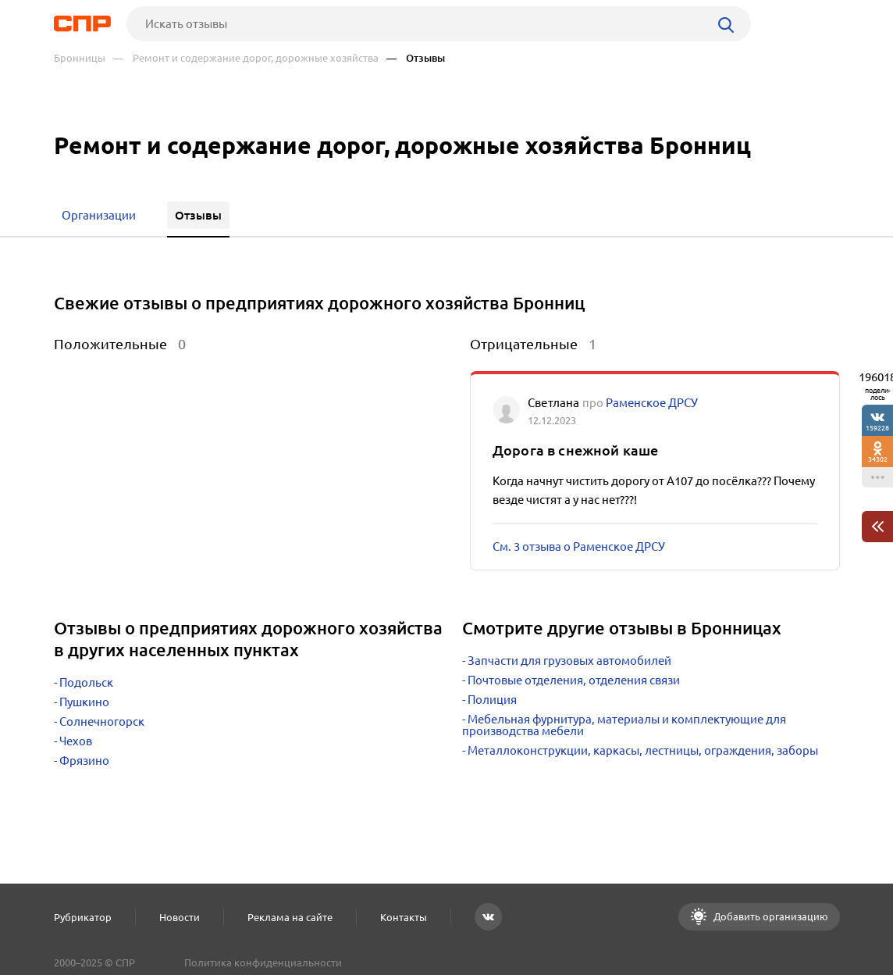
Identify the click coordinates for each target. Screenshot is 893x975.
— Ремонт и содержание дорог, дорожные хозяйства (246, 58)
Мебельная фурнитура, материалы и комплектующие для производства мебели (624, 725)
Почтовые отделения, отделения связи (574, 680)
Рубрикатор (83, 917)
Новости (179, 917)
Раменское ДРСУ (652, 402)
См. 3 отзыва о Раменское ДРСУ (579, 546)
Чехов (75, 741)
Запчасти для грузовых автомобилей (569, 660)
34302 (878, 459)
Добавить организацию (769, 916)
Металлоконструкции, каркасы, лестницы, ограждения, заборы (643, 750)
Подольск (86, 682)
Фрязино (84, 760)
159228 (877, 427)
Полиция (492, 699)
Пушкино (84, 702)
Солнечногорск (101, 721)
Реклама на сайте (290, 917)
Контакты (403, 917)
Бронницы (79, 58)
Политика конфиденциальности (263, 962)
